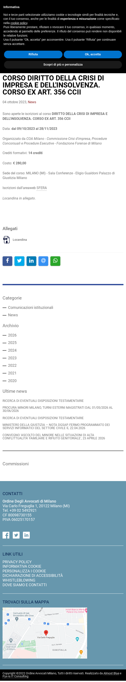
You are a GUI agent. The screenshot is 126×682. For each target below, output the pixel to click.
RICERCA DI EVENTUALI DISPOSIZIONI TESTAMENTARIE (43, 401)
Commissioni (16, 464)
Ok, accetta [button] (93, 54)
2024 (12, 351)
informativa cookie (22, 567)
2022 (12, 366)
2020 (12, 382)
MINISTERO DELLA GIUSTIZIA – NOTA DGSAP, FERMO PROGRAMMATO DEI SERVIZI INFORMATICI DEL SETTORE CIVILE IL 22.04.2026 (56, 427)
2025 (12, 343)
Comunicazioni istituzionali (30, 308)
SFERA (42, 188)
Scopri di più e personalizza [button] (62, 64)
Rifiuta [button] (33, 54)
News (13, 315)
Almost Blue (111, 674)
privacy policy (17, 563)
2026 (12, 336)
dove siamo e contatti (25, 586)
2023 (12, 359)
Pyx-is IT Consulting (15, 677)
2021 (12, 374)
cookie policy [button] (18, 23)
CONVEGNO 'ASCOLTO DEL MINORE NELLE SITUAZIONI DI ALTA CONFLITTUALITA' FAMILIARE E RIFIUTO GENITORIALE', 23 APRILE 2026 (54, 438)
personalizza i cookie (24, 572)
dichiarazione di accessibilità (33, 577)
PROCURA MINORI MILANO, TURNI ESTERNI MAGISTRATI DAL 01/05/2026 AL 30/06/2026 (58, 410)
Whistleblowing (19, 581)
